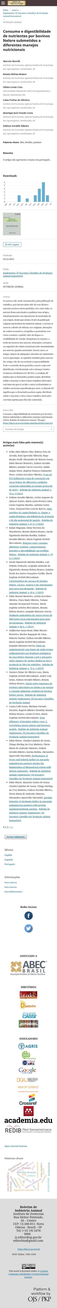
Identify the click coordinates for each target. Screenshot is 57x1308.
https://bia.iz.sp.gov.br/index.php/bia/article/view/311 (28, 423)
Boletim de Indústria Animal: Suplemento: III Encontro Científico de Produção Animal (31, 698)
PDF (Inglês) (13, 244)
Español (9, 859)
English (8, 855)
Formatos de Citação (14, 429)
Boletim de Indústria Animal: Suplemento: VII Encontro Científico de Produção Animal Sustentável (29, 733)
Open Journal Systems (16, 1146)
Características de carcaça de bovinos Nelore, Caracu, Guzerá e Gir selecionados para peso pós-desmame (30, 585)
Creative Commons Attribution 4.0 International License (28, 1274)
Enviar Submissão (16, 837)
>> (11, 826)
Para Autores (11, 887)
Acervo (15, 10)
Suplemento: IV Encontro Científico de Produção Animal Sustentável (25, 14)
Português (10, 864)
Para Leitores (11, 882)
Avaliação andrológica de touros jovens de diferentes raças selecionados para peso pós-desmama (30, 619)
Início (5, 10)
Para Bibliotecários (13, 891)
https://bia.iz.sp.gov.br (29, 1249)
